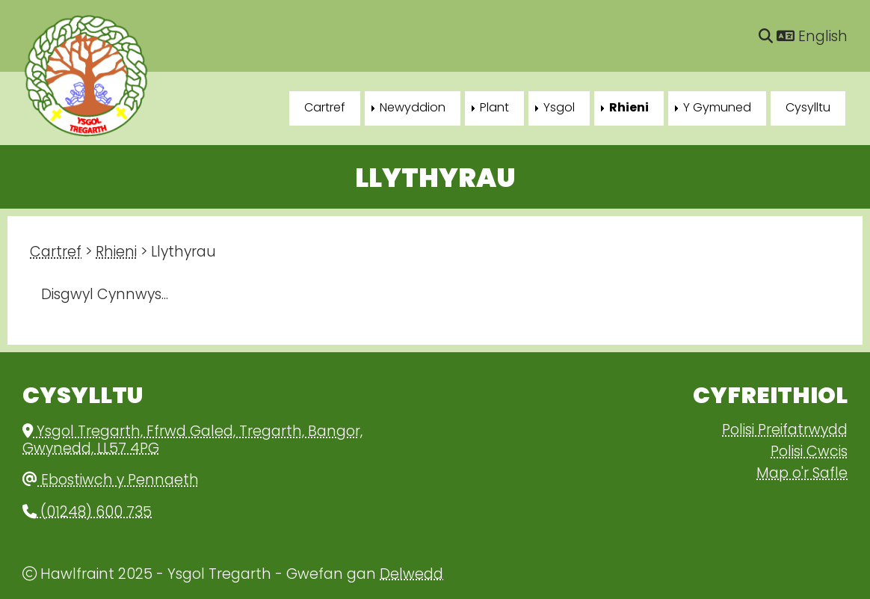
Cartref (55, 253)
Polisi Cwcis (809, 453)
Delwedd (411, 575)
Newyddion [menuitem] (412, 108)
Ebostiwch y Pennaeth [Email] (110, 481)
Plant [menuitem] (494, 108)
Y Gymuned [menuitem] (717, 108)
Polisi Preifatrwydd (785, 431)
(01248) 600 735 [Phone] (87, 513)
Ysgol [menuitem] (559, 108)
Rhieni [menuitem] (629, 108)
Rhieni (116, 253)
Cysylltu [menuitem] (808, 108)
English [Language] (812, 38)
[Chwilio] (766, 38)
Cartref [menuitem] (324, 108)
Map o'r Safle (802, 474)
